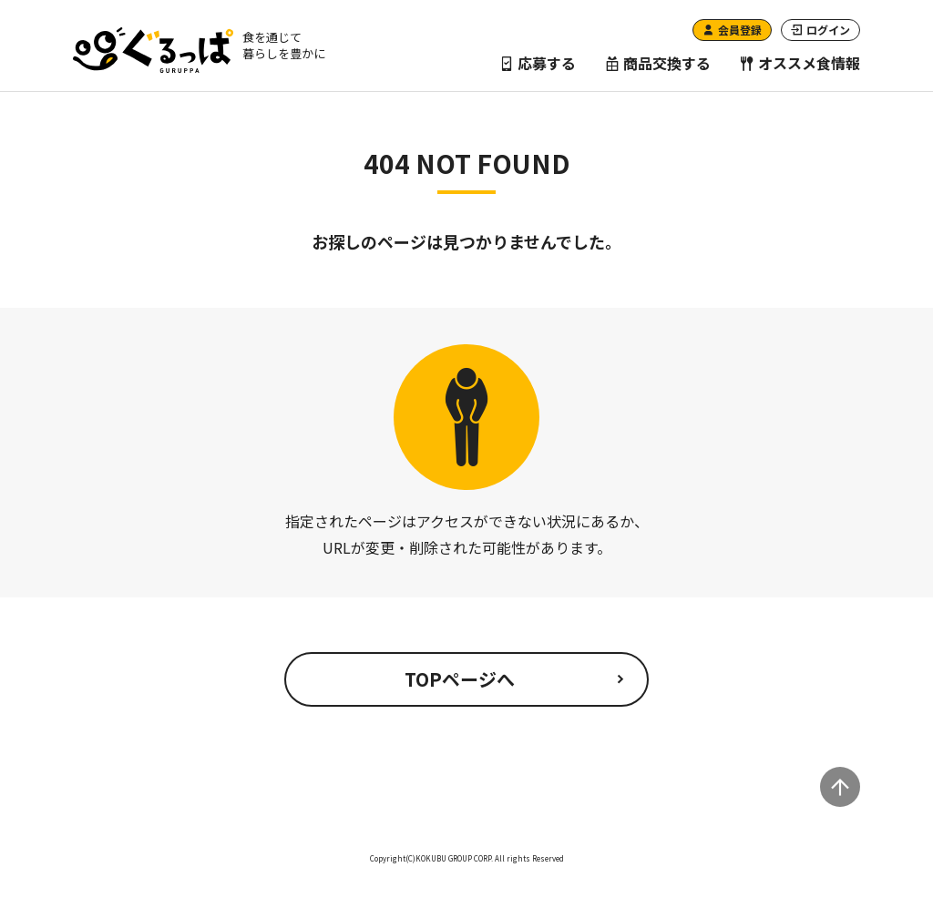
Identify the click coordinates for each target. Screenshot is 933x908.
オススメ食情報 (800, 63)
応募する (537, 63)
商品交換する (658, 63)
